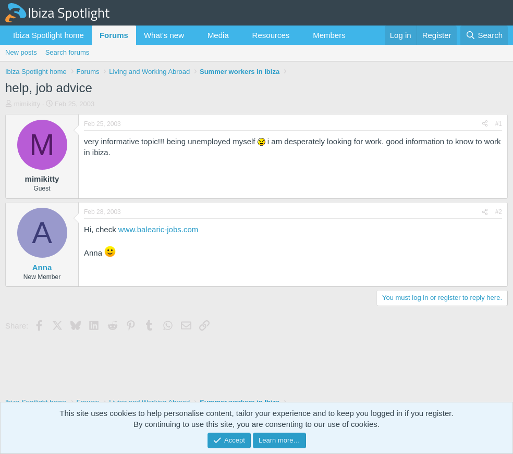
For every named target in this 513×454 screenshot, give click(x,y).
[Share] (485, 124)
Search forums (67, 52)
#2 (498, 212)
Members (329, 35)
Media (218, 35)
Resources (271, 35)
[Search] (484, 35)
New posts (21, 52)
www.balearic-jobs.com (158, 229)
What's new (164, 35)
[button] (192, 35)
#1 (498, 124)
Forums (114, 35)
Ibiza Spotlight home (48, 35)
